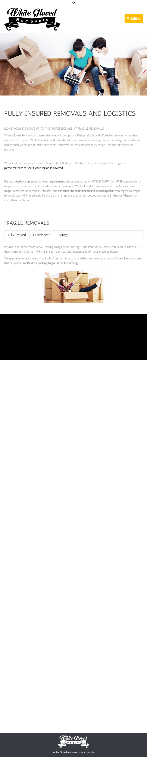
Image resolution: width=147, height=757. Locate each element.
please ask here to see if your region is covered (33, 168)
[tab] (16, 235)
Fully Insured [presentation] (17, 235)
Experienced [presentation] (41, 235)
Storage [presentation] (62, 235)
